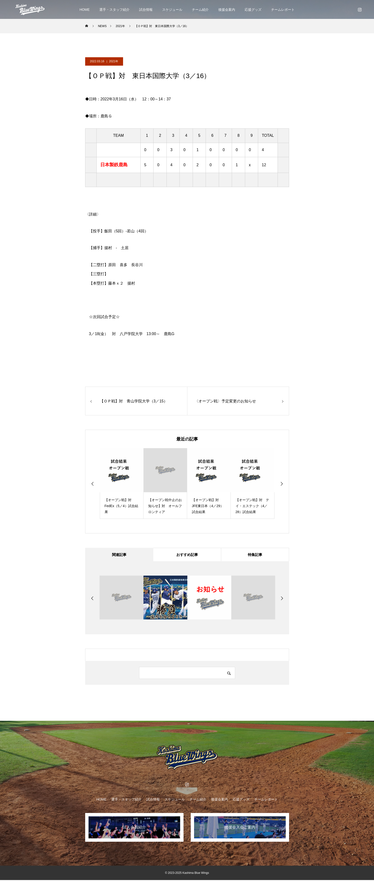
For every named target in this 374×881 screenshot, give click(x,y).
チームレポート (283, 9)
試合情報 (146, 9)
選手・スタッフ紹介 (114, 9)
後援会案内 (226, 9)
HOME (85, 9)
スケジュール (172, 9)
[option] (121, 483)
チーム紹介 (200, 9)
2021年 (114, 61)
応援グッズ (253, 9)
